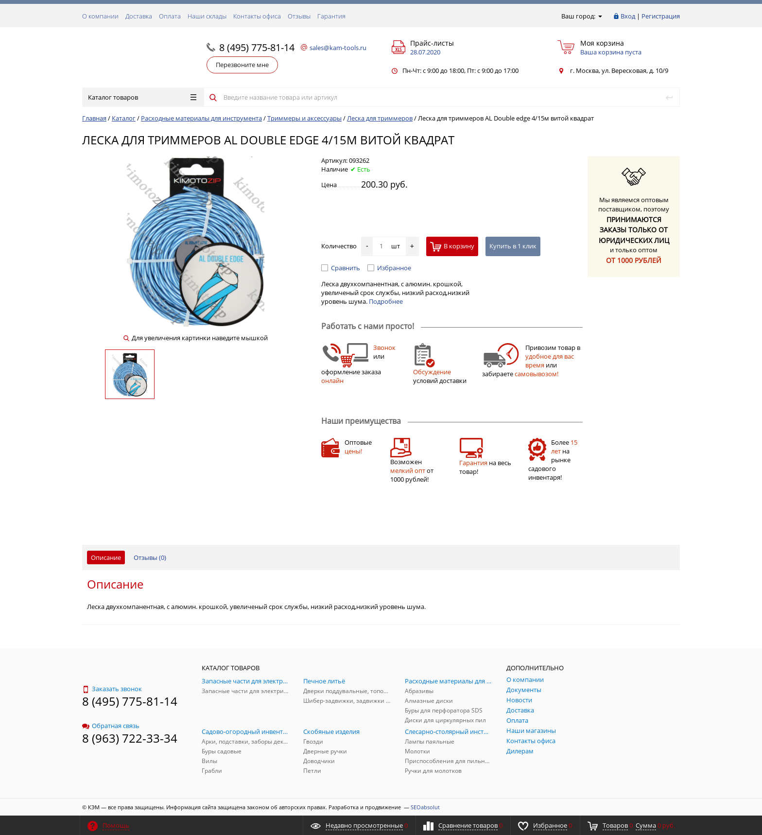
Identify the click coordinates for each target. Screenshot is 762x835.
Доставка (138, 16)
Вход (628, 16)
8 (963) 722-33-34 (129, 738)
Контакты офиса (257, 16)
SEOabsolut (425, 807)
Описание (106, 557)
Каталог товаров (142, 97)
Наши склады (207, 16)
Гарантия (331, 16)
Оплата (170, 16)
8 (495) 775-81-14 (256, 47)
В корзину (452, 246)
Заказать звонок (112, 688)
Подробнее (386, 301)
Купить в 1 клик (513, 246)
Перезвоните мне (242, 64)
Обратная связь (110, 725)
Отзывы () (150, 557)
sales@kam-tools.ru (338, 47)
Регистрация (660, 16)
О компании (100, 16)
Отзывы (299, 16)
